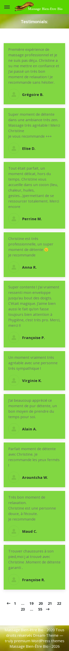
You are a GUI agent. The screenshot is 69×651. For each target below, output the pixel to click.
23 (23, 609)
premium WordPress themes (39, 640)
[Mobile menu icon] (7, 7)
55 (40, 609)
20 (41, 603)
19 (31, 603)
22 (59, 603)
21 (50, 603)
